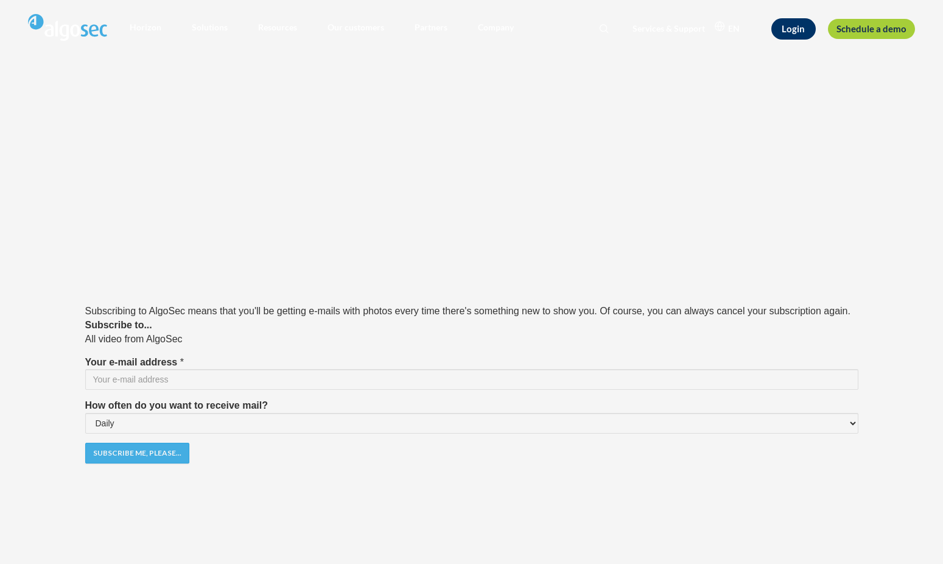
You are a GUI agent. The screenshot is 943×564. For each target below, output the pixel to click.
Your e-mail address (131, 362)
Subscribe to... (118, 325)
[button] (145, 27)
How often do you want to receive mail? (176, 405)
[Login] (793, 28)
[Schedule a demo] (872, 29)
